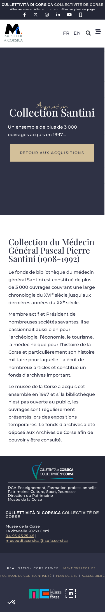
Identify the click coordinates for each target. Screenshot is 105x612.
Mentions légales (79, 568)
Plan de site (67, 576)
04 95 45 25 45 (20, 535)
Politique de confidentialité (26, 576)
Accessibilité (93, 576)
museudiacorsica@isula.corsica (37, 540)
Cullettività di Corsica (53, 5)
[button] (11, 602)
